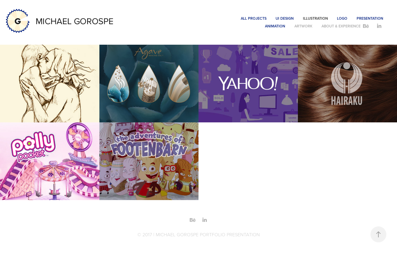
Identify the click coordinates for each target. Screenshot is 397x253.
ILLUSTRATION (315, 18)
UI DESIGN (285, 18)
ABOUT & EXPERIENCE (341, 26)
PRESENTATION (370, 18)
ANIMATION (275, 26)
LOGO (342, 18)
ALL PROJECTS (254, 18)
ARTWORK (303, 26)
